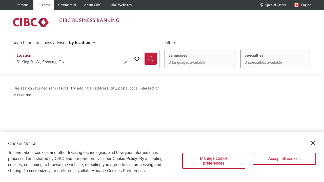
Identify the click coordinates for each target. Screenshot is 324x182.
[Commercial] (67, 5)
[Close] (313, 143)
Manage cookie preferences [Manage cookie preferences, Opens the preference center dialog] (214, 160)
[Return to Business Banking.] (31, 22)
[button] (83, 42)
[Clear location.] (125, 62)
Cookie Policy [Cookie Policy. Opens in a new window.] (125, 158)
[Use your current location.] (137, 59)
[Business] (43, 5)
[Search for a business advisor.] (151, 59)
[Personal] (23, 5)
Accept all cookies (284, 158)
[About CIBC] (93, 5)
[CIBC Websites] (121, 5)
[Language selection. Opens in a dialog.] (302, 5)
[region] (162, 157)
